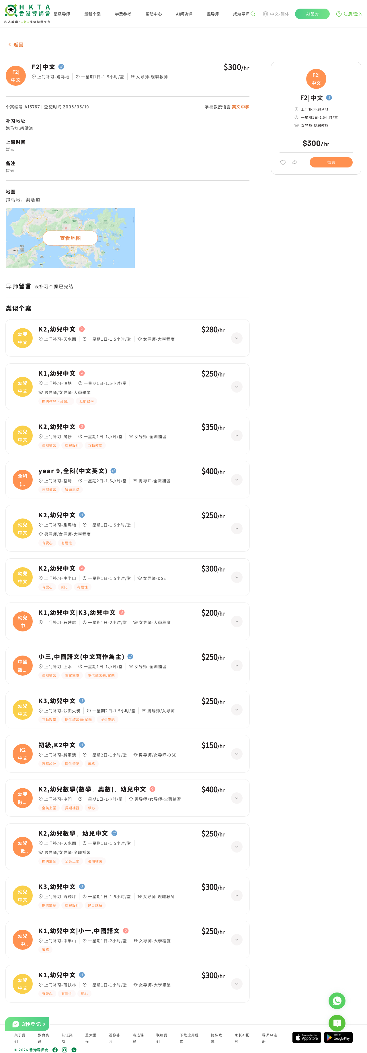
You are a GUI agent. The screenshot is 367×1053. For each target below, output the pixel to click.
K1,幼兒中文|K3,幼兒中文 (77, 613)
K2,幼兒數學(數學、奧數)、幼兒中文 (92, 789)
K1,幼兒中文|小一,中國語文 (79, 931)
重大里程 (91, 1038)
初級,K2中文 (57, 745)
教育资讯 (43, 1038)
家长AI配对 (242, 1038)
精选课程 (138, 1038)
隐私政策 (216, 1038)
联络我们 (162, 1038)
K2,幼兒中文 (57, 329)
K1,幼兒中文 (57, 373)
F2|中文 (43, 67)
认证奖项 (67, 1038)
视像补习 (114, 1038)
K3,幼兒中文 (57, 701)
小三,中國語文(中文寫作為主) (81, 657)
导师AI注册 (269, 1038)
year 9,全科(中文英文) (73, 471)
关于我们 (20, 1038)
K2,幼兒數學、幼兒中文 (73, 833)
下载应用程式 (189, 1038)
